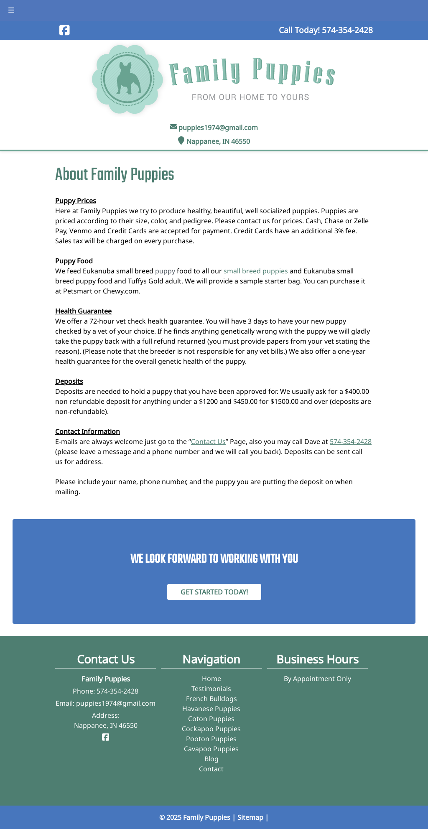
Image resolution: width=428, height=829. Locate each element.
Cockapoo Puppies (211, 728)
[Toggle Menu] (11, 10)
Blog (211, 758)
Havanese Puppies (211, 708)
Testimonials (211, 688)
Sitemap (250, 817)
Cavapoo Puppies (211, 748)
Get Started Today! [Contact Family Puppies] (214, 592)
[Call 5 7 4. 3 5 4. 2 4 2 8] (347, 30)
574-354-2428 (351, 441)
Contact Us (208, 441)
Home (211, 678)
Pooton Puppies (211, 738)
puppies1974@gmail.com (218, 127)
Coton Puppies (211, 718)
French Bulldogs (211, 698)
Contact (211, 768)
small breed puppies (256, 270)
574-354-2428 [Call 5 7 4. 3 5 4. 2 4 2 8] (117, 691)
